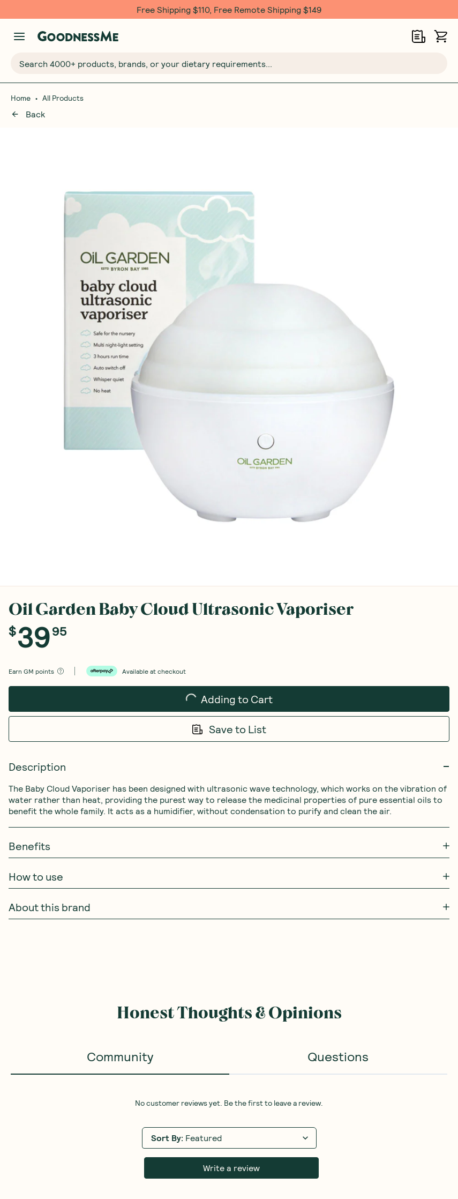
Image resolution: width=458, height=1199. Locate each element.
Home (21, 98)
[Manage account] (19, 36)
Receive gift (391, 873)
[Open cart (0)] (440, 36)
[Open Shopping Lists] (418, 36)
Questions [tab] (338, 584)
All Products (63, 98)
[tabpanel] (229, 667)
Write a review (231, 696)
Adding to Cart (229, 224)
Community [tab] (120, 584)
